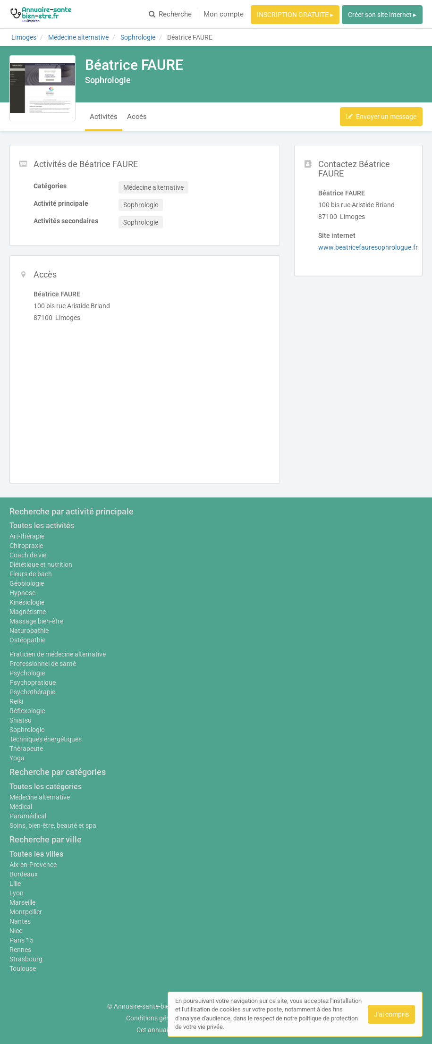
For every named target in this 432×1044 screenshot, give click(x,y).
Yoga (17, 758)
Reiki (16, 701)
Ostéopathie (27, 640)
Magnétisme (27, 611)
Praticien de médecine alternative (57, 654)
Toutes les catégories (45, 786)
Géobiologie (26, 583)
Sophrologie (26, 729)
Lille (15, 883)
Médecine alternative (39, 797)
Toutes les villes (36, 854)
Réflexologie (27, 711)
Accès (137, 116)
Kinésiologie (26, 602)
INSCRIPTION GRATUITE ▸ (295, 14)
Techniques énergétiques (45, 739)
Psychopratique (32, 682)
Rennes (20, 949)
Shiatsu (20, 720)
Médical (20, 806)
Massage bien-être (36, 621)
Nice (15, 931)
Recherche (170, 14)
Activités (104, 116)
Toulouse (22, 968)
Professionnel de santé (42, 663)
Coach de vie (27, 555)
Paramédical (27, 816)
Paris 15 (21, 940)
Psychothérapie (32, 692)
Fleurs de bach (30, 574)
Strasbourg (25, 959)
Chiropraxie (26, 545)
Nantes (20, 921)
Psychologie (27, 673)
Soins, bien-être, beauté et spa (52, 825)
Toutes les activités (41, 525)
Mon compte (223, 14)
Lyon (16, 893)
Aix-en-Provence (33, 864)
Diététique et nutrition (40, 564)
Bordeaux (23, 874)
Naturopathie (29, 630)
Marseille (22, 902)
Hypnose (22, 593)
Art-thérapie (26, 536)
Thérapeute (26, 748)
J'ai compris (391, 1014)
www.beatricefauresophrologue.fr (368, 247)
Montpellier (25, 912)
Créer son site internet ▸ (382, 14)
